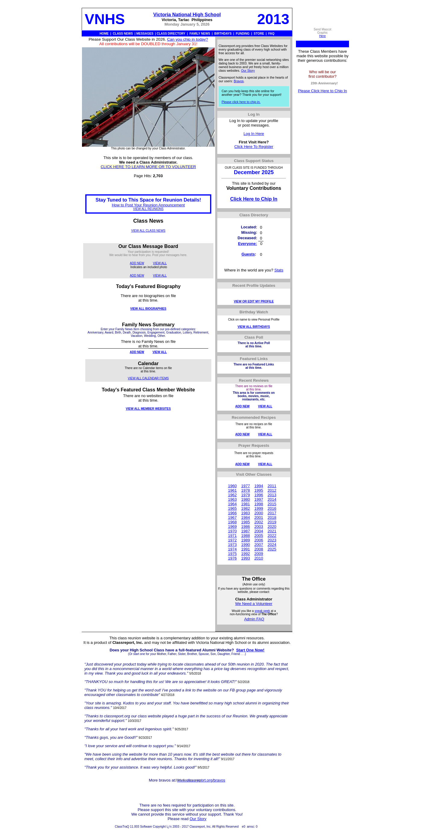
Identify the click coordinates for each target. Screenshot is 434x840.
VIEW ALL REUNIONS (148, 209)
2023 (272, 540)
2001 (258, 517)
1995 (258, 490)
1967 (232, 517)
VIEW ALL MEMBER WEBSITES (148, 408)
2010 (258, 558)
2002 (258, 522)
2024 (272, 544)
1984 (245, 517)
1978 (245, 490)
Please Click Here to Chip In (322, 91)
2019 (272, 522)
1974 (232, 549)
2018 (272, 517)
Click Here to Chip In (253, 199)
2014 (272, 499)
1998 (258, 504)
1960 (232, 486)
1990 (245, 544)
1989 (245, 540)
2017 (272, 513)
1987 (245, 531)
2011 (272, 486)
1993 (245, 558)
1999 (258, 508)
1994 (258, 486)
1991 (245, 549)
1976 (232, 558)
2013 (272, 495)
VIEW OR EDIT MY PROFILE (254, 301)
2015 (272, 504)
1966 (232, 513)
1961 (232, 490)
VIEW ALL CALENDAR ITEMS (148, 378)
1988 (245, 535)
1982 (245, 508)
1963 (232, 499)
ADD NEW (137, 263)
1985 (245, 522)
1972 (232, 540)
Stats (278, 270)
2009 (258, 553)
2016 (272, 508)
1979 (245, 495)
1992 (245, 553)
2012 (272, 490)
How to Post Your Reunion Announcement (148, 205)
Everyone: (247, 243)
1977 (245, 486)
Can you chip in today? (187, 39)
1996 (258, 495)
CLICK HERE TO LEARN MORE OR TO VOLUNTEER (148, 167)
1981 (245, 504)
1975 (232, 553)
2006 (258, 540)
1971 (232, 535)
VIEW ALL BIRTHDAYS (253, 326)
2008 (258, 549)
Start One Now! (250, 650)
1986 (245, 526)
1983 (245, 513)
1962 (232, 495)
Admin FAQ (254, 619)
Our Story (248, 70)
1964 (232, 504)
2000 (258, 513)
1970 (232, 531)
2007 (258, 544)
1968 (232, 522)
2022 (272, 535)
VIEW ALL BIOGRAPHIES (148, 308)
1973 (232, 544)
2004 (258, 531)
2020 (272, 526)
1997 (258, 499)
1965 (232, 508)
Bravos (239, 81)
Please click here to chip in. (241, 102)
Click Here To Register (253, 146)
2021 (272, 531)
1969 (232, 526)
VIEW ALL (160, 263)
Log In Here (254, 133)
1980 (245, 499)
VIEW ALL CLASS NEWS (148, 230)
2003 (258, 526)
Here (322, 36)
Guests (248, 254)
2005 (258, 535)
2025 (272, 549)
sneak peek (262, 611)
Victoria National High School (187, 14)
